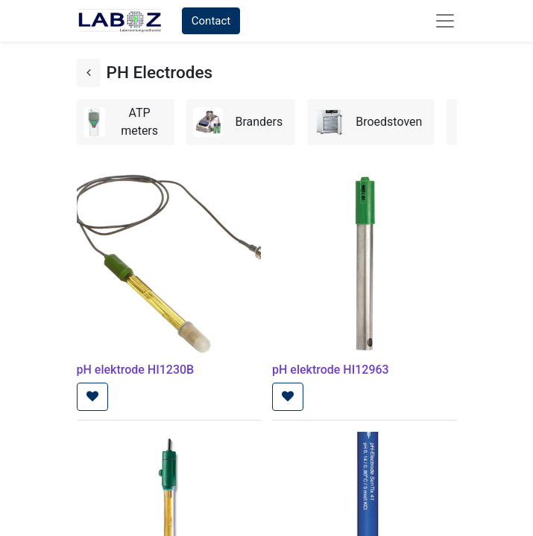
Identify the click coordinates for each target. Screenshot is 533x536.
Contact (211, 21)
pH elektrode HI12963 (330, 370)
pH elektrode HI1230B (136, 370)
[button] (92, 397)
